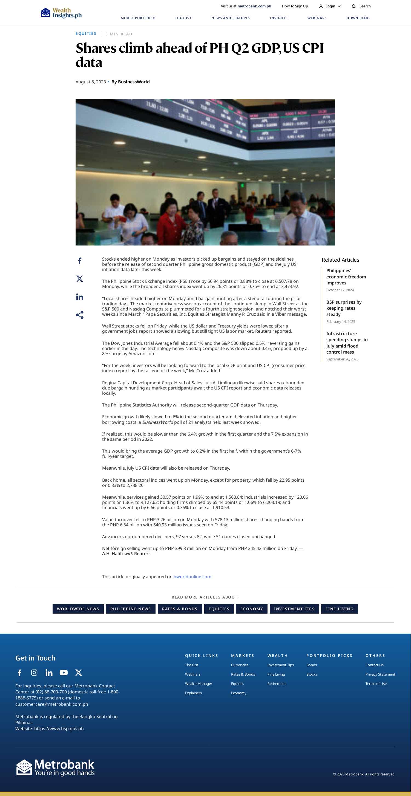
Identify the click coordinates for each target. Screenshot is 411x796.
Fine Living (339, 608)
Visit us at (246, 6)
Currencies (239, 664)
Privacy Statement (380, 674)
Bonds (311, 664)
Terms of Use (376, 683)
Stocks (311, 674)
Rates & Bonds (180, 608)
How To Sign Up (295, 6)
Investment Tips (294, 608)
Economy (251, 608)
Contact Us (375, 664)
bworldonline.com (192, 577)
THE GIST (183, 18)
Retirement (277, 683)
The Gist (191, 664)
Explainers (193, 692)
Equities (219, 608)
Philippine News (130, 608)
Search (361, 6)
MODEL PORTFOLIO (138, 18)
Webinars (192, 674)
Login (330, 6)
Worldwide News (78, 608)
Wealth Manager (198, 683)
